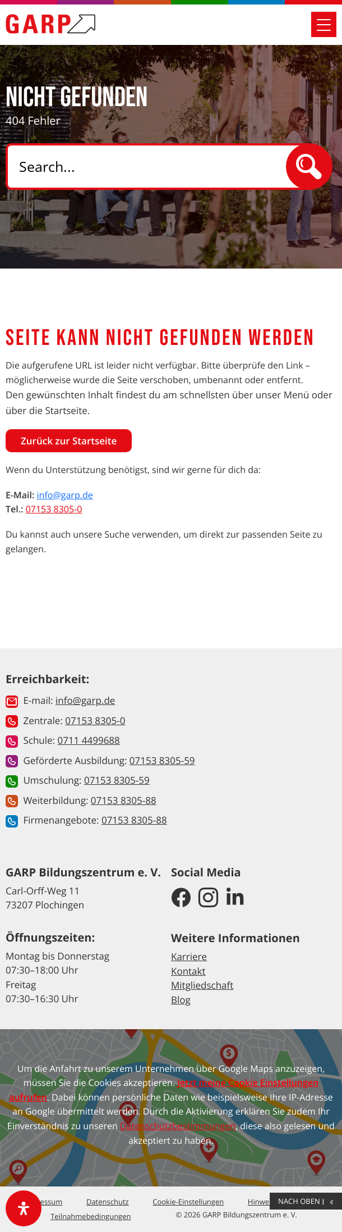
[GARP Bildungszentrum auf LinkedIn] (235, 898)
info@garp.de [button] (85, 700)
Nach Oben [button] (306, 1201)
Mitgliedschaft (202, 985)
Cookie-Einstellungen (188, 1202)
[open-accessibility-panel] (23, 1208)
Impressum (43, 1202)
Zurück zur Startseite (69, 440)
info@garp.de (65, 495)
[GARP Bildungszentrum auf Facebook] (181, 898)
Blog (181, 999)
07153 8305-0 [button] (95, 720)
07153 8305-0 (54, 509)
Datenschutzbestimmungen (177, 1126)
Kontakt (188, 971)
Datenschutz (107, 1202)
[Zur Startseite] (50, 24)
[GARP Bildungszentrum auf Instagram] (208, 898)
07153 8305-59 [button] (162, 760)
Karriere (189, 956)
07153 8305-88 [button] (123, 800)
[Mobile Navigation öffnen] (323, 24)
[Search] (156, 167)
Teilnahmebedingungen (90, 1216)
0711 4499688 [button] (88, 740)
